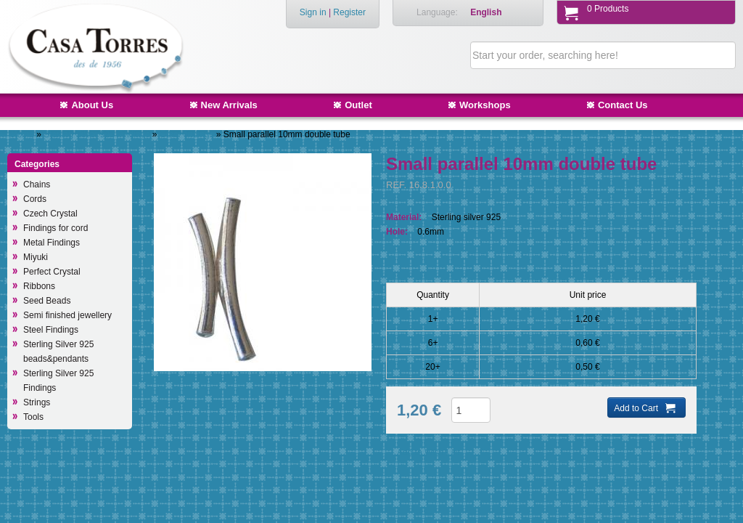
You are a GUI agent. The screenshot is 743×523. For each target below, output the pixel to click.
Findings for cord (55, 228)
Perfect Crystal (52, 272)
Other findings (188, 134)
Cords (34, 199)
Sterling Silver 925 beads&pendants (58, 351)
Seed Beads (46, 301)
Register (349, 12)
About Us (92, 105)
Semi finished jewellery (67, 315)
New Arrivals (229, 105)
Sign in (313, 12)
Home (22, 134)
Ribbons (39, 286)
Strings (36, 402)
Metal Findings (51, 243)
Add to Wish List (428, 452)
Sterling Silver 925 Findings (98, 134)
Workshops (485, 105)
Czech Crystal (50, 213)
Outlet (358, 105)
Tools (33, 417)
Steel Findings (50, 330)
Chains (36, 184)
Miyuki (35, 257)
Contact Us (623, 105)
